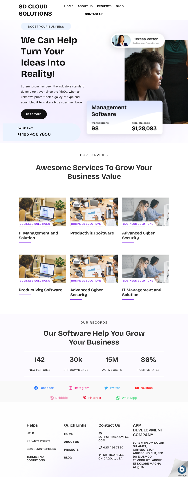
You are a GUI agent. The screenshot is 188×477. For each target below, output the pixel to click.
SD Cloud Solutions (35, 9)
